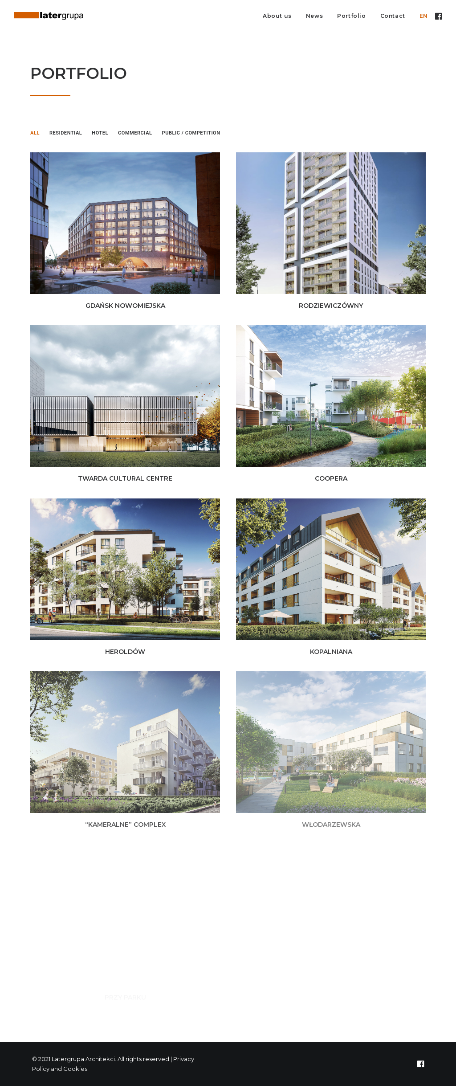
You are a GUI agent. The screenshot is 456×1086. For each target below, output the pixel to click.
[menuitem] (277, 16)
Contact (392, 15)
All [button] (35, 133)
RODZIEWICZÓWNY (331, 306)
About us (277, 15)
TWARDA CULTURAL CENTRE (125, 478)
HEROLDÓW (125, 652)
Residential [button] (65, 133)
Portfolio (351, 15)
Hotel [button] (100, 133)
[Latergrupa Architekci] (48, 16)
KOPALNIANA (331, 652)
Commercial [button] (135, 133)
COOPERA (331, 478)
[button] (438, 16)
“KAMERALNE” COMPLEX (125, 825)
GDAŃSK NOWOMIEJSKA (125, 306)
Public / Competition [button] (191, 133)
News (314, 15)
